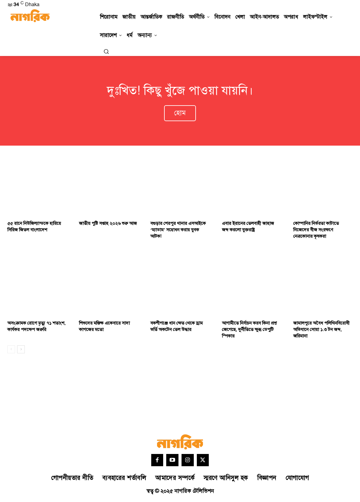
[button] (106, 51)
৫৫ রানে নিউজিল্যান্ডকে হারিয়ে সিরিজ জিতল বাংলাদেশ (34, 227)
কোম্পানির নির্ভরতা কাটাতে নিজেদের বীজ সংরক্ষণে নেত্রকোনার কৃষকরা (316, 230)
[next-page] (21, 350)
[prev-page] (11, 350)
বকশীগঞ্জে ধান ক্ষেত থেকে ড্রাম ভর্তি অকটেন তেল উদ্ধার (176, 327)
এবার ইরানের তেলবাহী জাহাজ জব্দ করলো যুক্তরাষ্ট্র (248, 227)
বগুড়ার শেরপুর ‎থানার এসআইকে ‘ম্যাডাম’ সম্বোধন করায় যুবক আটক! (178, 230)
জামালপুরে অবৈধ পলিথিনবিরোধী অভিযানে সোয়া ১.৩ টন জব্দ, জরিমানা (321, 330)
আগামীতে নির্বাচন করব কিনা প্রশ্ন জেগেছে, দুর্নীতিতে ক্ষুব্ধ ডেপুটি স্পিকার (249, 330)
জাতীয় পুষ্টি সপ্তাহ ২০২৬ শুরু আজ (108, 224)
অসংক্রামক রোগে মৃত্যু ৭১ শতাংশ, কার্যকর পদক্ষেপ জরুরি (36, 327)
